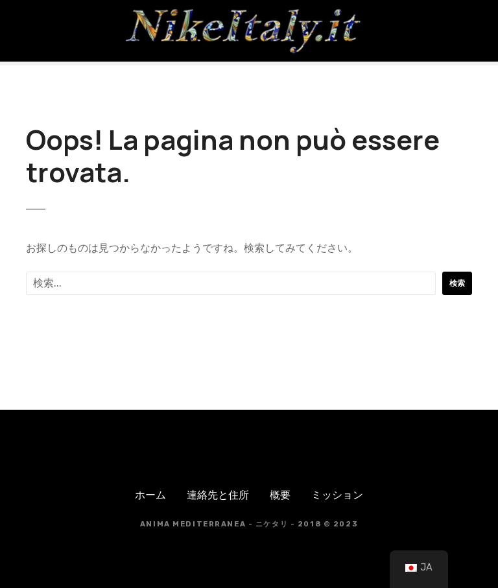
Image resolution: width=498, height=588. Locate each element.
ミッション (337, 495)
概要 (280, 495)
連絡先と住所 (218, 495)
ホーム (150, 495)
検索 (457, 283)
